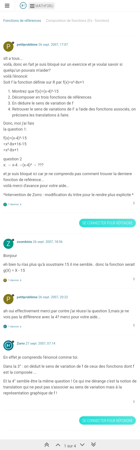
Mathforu (41, 6)
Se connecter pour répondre (107, 223)
